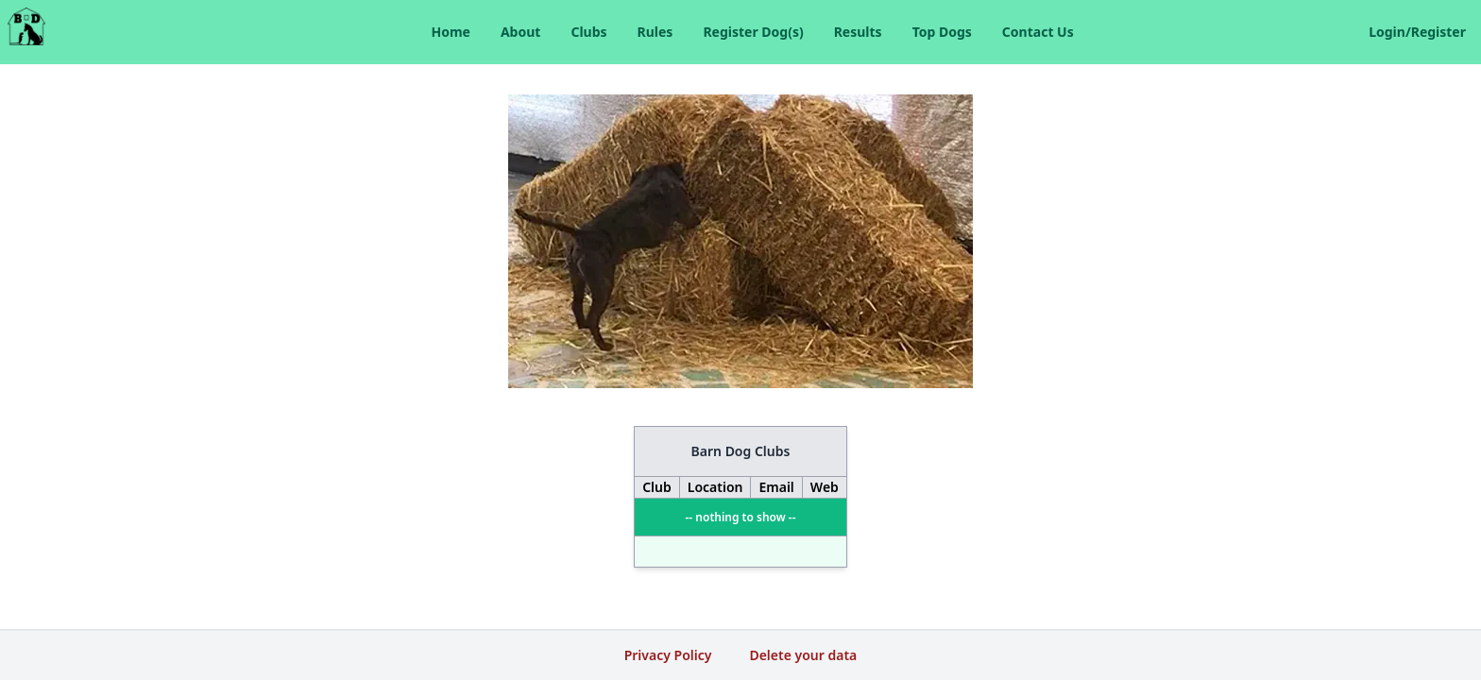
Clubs (588, 32)
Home (450, 32)
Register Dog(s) (753, 32)
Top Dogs (942, 32)
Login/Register (1417, 32)
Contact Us (1038, 32)
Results (858, 32)
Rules (655, 32)
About (520, 32)
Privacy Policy (668, 655)
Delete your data (803, 655)
